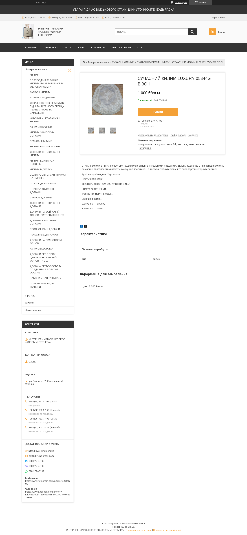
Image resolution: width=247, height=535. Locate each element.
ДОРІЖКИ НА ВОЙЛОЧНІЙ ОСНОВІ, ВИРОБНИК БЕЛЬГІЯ (47, 213)
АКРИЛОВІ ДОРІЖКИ (41, 248)
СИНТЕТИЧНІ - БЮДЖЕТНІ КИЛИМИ (45, 154)
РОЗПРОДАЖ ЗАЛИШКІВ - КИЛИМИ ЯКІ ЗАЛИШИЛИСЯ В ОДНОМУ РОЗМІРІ (46, 83)
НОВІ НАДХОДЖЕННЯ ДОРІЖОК (42, 191)
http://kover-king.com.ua (41, 450)
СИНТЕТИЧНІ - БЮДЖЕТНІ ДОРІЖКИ (45, 205)
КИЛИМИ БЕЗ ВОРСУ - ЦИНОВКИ (43, 162)
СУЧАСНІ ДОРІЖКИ (41, 197)
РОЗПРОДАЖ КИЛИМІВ (43, 183)
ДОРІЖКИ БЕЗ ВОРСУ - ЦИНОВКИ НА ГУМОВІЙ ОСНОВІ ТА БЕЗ (43, 257)
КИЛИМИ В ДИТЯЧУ (41, 169)
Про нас (30, 295)
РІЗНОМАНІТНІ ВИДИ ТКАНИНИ (42, 285)
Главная (31, 47)
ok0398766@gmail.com (41, 456)
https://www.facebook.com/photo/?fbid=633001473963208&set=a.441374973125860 (47, 494)
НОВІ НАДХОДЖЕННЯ (42, 97)
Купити (158, 112)
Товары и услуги (55, 47)
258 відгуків (181, 2)
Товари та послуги (98, 62)
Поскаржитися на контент (139, 530)
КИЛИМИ (34, 74)
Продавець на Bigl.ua (123, 527)
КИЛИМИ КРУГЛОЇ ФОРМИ (45, 146)
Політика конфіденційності (167, 530)
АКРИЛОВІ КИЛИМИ (41, 127)
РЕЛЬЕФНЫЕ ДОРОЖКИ (44, 234)
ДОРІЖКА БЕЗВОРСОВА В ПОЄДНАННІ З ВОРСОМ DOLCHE (45, 269)
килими (96, 165)
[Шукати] (192, 31)
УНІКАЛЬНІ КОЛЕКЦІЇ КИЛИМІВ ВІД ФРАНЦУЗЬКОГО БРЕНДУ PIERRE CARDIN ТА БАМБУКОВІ (47, 108)
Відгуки (29, 302)
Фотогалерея (121, 47)
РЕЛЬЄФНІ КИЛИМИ (41, 141)
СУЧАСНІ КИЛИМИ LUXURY (153, 62)
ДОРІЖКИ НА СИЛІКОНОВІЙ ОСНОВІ (46, 242)
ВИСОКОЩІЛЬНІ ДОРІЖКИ (45, 229)
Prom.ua (140, 523)
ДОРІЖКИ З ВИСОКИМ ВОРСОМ (43, 222)
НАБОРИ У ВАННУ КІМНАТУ (45, 278)
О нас (81, 47)
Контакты (98, 47)
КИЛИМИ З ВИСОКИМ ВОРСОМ (42, 134)
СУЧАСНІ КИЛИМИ (123, 62)
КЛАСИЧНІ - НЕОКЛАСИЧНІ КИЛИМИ (45, 120)
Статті (142, 47)
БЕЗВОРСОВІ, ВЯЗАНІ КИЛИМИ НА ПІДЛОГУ (48, 176)
